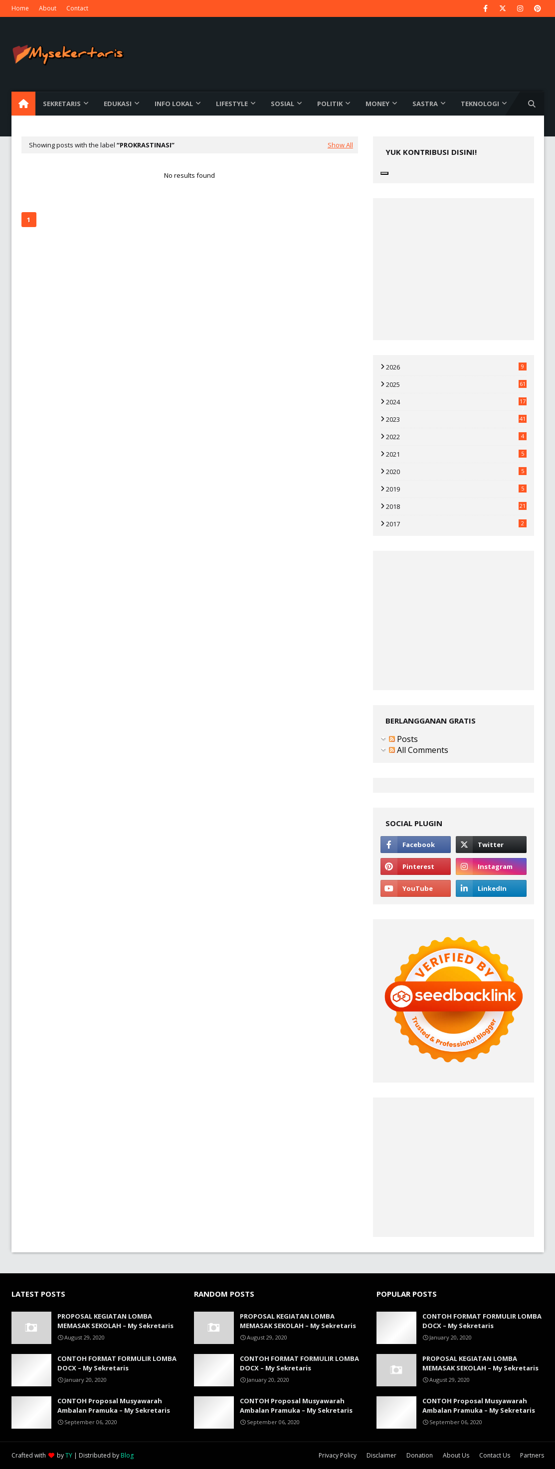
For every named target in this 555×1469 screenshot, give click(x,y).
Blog (127, 1455)
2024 (456, 401)
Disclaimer (381, 1455)
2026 (456, 367)
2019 (456, 489)
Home (20, 8)
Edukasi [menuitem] (118, 103)
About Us (456, 1455)
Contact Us (494, 1455)
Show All (340, 144)
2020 (456, 471)
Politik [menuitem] (330, 103)
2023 (456, 419)
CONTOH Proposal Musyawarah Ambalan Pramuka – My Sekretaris (113, 1405)
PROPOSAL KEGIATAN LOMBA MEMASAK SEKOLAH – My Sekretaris (115, 1321)
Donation (419, 1455)
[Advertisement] (189, 311)
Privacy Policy (338, 1455)
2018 (456, 506)
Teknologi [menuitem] (480, 103)
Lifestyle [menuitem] (232, 103)
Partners (532, 1455)
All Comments (418, 749)
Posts (403, 739)
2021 (456, 454)
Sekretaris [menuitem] (62, 103)
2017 (456, 523)
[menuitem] (23, 104)
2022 (456, 436)
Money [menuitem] (377, 103)
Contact (77, 8)
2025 (456, 384)
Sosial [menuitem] (282, 103)
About (47, 8)
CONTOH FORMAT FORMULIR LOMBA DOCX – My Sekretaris (117, 1363)
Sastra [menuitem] (425, 103)
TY (68, 1455)
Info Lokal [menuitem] (174, 103)
